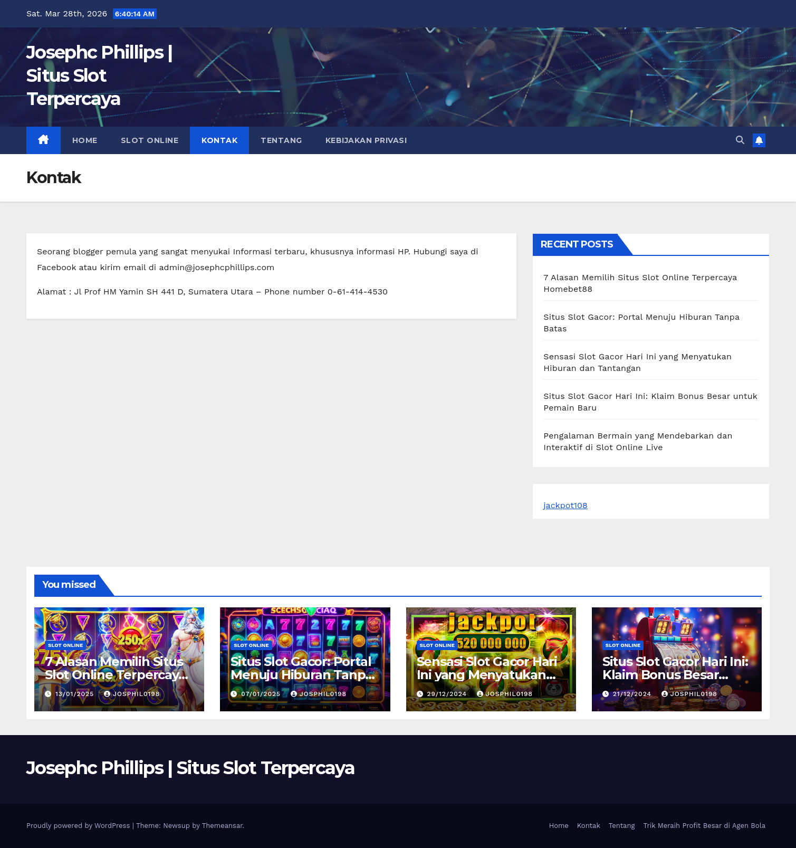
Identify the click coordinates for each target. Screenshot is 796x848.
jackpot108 (565, 505)
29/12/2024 (448, 694)
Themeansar (222, 826)
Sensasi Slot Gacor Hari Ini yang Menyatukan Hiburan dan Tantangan (490, 674)
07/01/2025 (262, 694)
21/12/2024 (633, 694)
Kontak (219, 140)
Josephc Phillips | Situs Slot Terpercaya (99, 75)
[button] (740, 140)
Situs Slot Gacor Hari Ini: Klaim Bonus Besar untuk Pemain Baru (675, 674)
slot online (150, 140)
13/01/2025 (76, 694)
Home (85, 140)
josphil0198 (132, 694)
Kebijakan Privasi (366, 140)
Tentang (281, 140)
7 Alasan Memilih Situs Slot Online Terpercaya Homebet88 (115, 674)
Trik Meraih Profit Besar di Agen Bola (704, 826)
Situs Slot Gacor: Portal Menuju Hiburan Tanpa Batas (301, 674)
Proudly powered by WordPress (79, 826)
